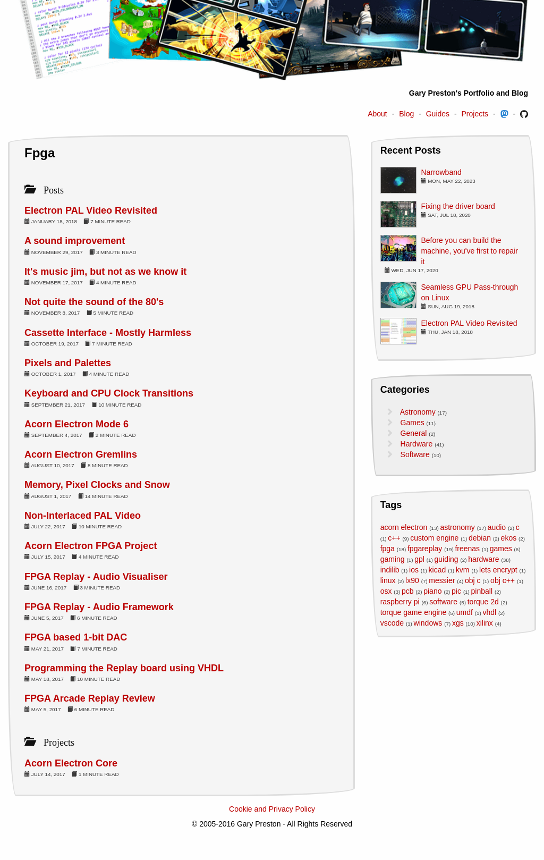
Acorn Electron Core (70, 763)
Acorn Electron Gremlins (80, 454)
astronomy (457, 527)
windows (428, 623)
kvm (463, 570)
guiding (446, 559)
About (377, 113)
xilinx (485, 623)
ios (414, 570)
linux (388, 580)
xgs (458, 623)
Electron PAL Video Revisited (90, 210)
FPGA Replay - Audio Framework (99, 607)
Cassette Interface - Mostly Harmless (107, 332)
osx (386, 591)
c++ (394, 538)
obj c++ (502, 580)
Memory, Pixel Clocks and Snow (97, 484)
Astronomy (418, 412)
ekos (509, 538)
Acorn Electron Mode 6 (76, 424)
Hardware (417, 444)
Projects (475, 113)
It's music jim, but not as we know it (105, 271)
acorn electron (404, 527)
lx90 (412, 580)
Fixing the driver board (458, 206)
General (414, 433)
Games (412, 422)
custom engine (434, 538)
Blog (406, 113)
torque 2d (483, 601)
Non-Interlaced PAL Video (82, 515)
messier (442, 580)
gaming (392, 559)
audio (497, 527)
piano (432, 591)
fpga (387, 548)
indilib (390, 570)
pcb (408, 591)
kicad (437, 570)
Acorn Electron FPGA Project (90, 546)
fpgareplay (424, 548)
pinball (481, 591)
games (501, 548)
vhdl (490, 612)
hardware (483, 559)
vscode (392, 623)
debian (480, 538)
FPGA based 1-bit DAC (75, 637)
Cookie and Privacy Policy (272, 809)
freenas (467, 548)
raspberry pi (400, 601)
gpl (419, 559)
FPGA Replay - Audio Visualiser (95, 576)
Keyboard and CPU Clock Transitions (108, 393)
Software (415, 454)
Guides (437, 113)
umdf (464, 612)
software (443, 601)
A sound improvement (74, 240)
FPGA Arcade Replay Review (89, 698)
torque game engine (413, 612)
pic (456, 591)
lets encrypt (498, 570)
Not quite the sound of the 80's (94, 302)
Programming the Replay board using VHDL (124, 668)
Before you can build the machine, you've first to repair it (469, 251)
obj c (473, 580)
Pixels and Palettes (67, 363)
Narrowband (441, 172)
